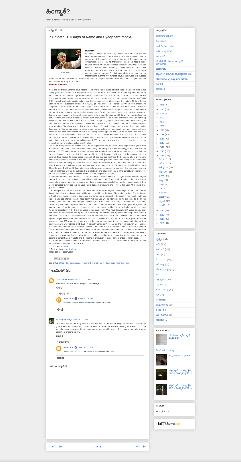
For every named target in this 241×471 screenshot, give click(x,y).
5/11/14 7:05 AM (85, 347)
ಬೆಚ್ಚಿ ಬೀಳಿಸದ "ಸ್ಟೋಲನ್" (180, 355)
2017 (162, 143)
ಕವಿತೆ (158, 244)
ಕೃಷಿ (157, 294)
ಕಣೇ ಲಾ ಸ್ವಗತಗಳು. (164, 51)
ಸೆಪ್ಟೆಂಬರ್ (163, 172)
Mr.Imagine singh (64, 319)
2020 (162, 130)
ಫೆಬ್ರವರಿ (162, 201)
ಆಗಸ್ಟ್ (162, 176)
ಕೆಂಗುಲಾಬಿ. (161, 56)
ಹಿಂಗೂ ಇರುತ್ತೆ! (162, 289)
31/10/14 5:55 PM (83, 279)
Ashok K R (68, 299)
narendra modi (122, 263)
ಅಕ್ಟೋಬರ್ (164, 167)
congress (74, 263)
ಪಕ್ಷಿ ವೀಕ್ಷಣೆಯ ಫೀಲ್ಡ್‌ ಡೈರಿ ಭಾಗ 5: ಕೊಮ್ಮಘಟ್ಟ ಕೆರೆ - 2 (180, 371)
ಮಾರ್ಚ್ (162, 197)
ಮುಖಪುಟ (98, 446)
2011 (162, 219)
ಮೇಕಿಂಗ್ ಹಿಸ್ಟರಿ (163, 269)
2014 (162, 155)
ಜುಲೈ (161, 180)
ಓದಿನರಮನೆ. (161, 41)
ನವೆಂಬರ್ (163, 163)
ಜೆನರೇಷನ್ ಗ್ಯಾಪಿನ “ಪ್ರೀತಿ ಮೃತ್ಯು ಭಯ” (179, 336)
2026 (162, 105)
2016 (162, 147)
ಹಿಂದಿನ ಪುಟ (140, 446)
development (85, 263)
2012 (162, 215)
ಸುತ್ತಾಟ (159, 299)
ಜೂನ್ (162, 184)
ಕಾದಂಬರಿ (160, 249)
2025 (162, 109)
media (112, 263)
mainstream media (100, 263)
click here (64, 246)
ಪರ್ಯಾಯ (161, 69)
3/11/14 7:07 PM (80, 319)
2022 (162, 122)
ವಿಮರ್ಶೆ (159, 284)
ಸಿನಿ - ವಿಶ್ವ (160, 264)
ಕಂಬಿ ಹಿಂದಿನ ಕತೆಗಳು (165, 46)
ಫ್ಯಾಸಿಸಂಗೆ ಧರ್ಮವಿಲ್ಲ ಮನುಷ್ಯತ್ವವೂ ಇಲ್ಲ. (174, 74)
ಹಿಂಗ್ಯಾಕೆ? (58, 11)
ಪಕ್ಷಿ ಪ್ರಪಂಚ (161, 279)
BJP (67, 263)
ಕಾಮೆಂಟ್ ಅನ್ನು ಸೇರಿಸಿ (58, 366)
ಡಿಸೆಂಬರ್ (163, 159)
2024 (162, 113)
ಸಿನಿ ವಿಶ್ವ (159, 84)
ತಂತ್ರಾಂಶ (160, 310)
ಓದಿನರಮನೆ (161, 259)
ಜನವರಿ (162, 205)
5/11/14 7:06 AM (85, 299)
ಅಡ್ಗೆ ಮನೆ (160, 320)
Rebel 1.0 (160, 89)
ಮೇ (161, 188)
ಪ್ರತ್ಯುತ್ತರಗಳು (64, 293)
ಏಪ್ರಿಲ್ (162, 192)
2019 (162, 134)
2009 (162, 223)
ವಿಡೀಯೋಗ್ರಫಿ (162, 315)
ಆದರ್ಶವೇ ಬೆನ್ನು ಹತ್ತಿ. (165, 36)
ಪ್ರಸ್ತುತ (61, 263)
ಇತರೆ (158, 254)
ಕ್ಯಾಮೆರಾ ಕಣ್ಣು (162, 305)
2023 (162, 117)
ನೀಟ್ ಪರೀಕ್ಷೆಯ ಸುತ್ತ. (165, 350)
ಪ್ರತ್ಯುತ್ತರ (59, 287)
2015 (162, 151)
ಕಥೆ (157, 274)
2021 (162, 126)
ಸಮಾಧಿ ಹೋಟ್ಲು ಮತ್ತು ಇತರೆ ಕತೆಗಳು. (172, 79)
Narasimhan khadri (65, 279)
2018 (162, 138)
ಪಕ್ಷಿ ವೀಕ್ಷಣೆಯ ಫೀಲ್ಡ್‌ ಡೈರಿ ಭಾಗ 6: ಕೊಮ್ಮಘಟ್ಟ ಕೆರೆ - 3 (180, 386)
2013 (162, 210)
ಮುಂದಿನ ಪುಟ (55, 446)
